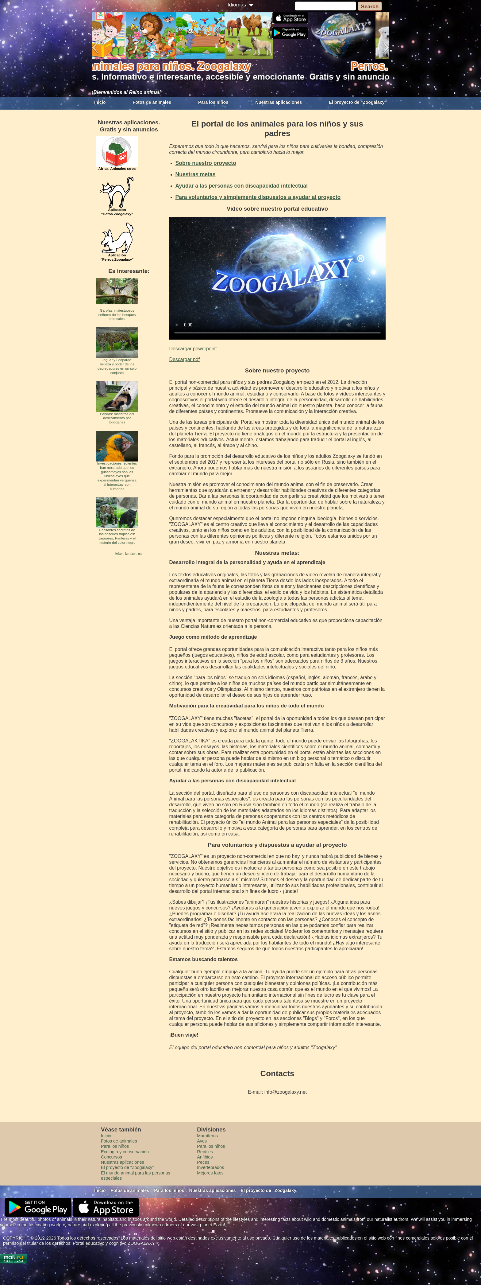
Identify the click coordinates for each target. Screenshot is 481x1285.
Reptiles (205, 1151)
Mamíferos (207, 1135)
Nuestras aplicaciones (278, 102)
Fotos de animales (152, 102)
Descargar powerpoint (193, 348)
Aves (202, 1141)
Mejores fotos (210, 1172)
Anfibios (205, 1157)
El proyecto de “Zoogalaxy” (358, 102)
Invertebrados (210, 1167)
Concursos (111, 1157)
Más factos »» (129, 553)
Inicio (100, 102)
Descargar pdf (184, 359)
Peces (203, 1162)
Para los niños (213, 102)
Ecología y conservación (125, 1151)
